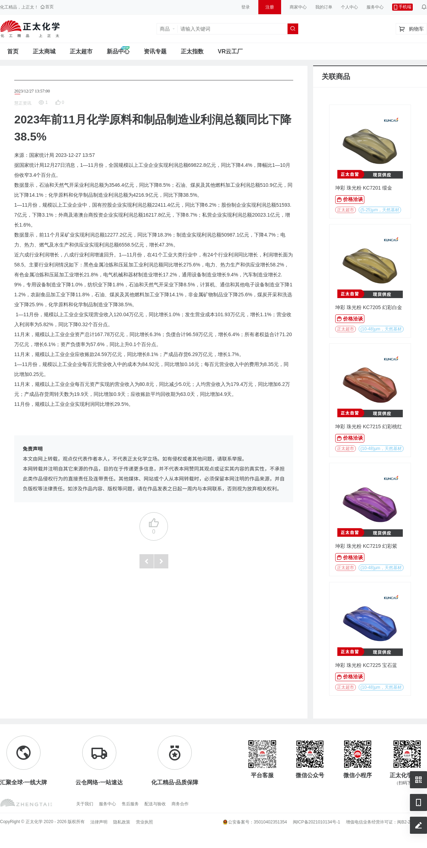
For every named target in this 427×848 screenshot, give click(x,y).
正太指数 (192, 51)
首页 (13, 51)
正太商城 (44, 51)
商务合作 (180, 803)
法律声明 (98, 822)
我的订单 (323, 7)
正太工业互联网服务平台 (30, 28)
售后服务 (130, 803)
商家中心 (298, 7)
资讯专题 (155, 51)
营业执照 (144, 822)
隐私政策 (121, 822)
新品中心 (118, 51)
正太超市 (81, 51)
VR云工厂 (230, 51)
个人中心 (349, 7)
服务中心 (375, 7)
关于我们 (84, 803)
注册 (269, 7)
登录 (245, 7)
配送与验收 (155, 803)
